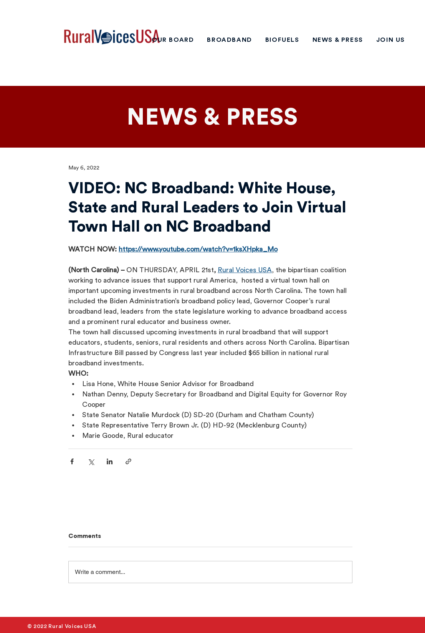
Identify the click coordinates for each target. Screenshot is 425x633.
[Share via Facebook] (72, 461)
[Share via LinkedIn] (109, 461)
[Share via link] (128, 461)
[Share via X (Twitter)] (90, 461)
